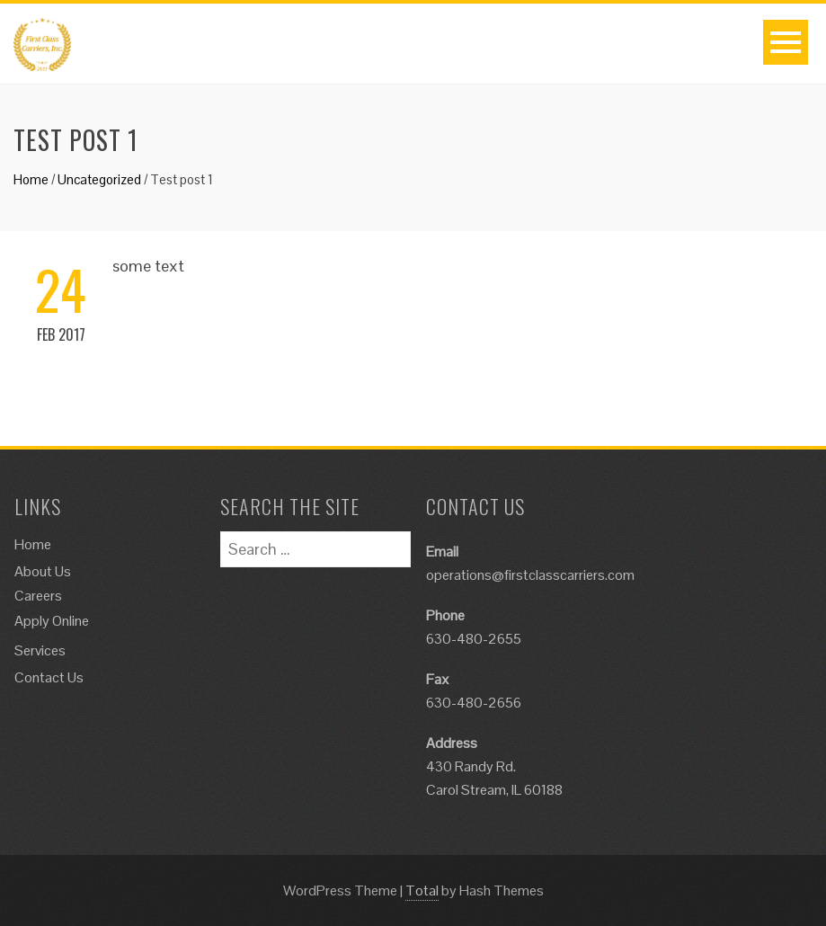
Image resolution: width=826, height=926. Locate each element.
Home (31, 179)
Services (40, 650)
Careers (38, 595)
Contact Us (49, 677)
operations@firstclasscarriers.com (530, 574)
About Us (42, 571)
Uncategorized (99, 179)
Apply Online (51, 620)
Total (422, 890)
